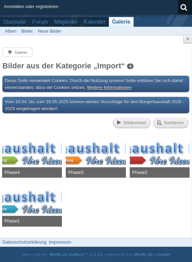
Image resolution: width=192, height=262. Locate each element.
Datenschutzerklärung (24, 242)
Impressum (60, 242)
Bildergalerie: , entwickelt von (96, 254)
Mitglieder (66, 22)
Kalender (95, 22)
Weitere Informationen (109, 87)
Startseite (14, 22)
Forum (40, 22)
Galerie (121, 22)
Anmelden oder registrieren (31, 6)
